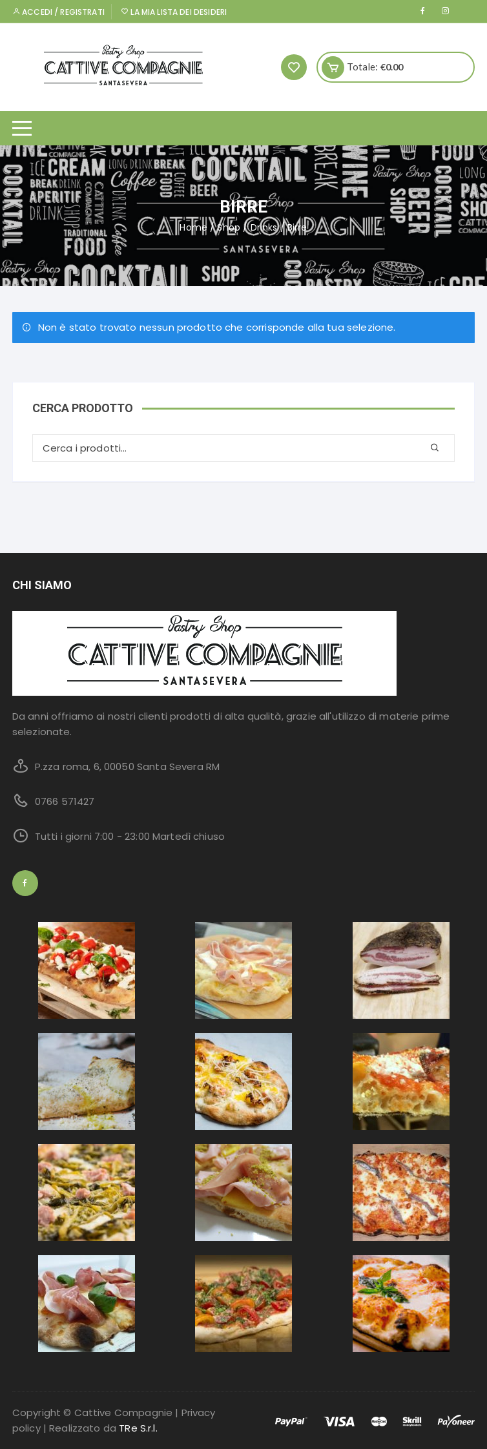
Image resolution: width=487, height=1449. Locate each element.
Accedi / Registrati (58, 11)
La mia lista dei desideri (174, 11)
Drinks (264, 227)
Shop (228, 227)
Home (193, 227)
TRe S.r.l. (138, 1428)
